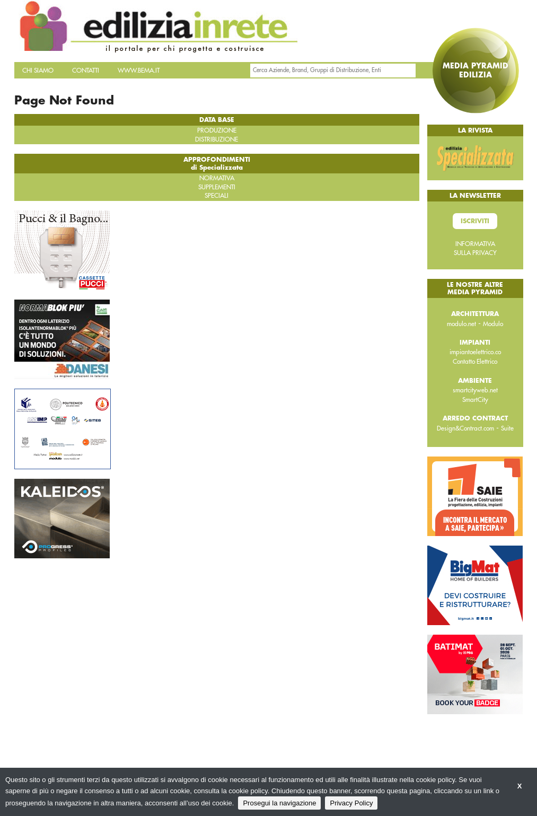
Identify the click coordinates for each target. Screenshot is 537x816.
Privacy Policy (351, 803)
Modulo (493, 324)
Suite (507, 428)
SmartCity (475, 400)
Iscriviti (475, 221)
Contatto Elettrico (475, 361)
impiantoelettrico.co (475, 352)
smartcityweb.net (475, 390)
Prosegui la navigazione (279, 803)
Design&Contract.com (465, 428)
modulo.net (461, 324)
